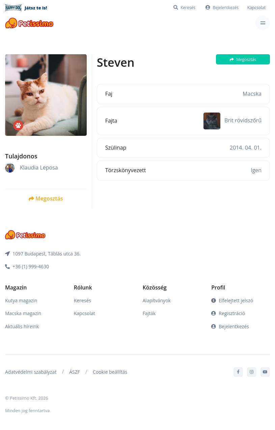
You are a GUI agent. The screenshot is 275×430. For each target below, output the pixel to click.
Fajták (149, 313)
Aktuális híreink (22, 326)
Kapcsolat (256, 7)
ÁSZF (74, 372)
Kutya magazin (21, 300)
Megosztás (46, 198)
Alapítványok (157, 300)
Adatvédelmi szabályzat (30, 372)
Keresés (82, 300)
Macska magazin (23, 313)
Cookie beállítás (110, 372)
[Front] (29, 23)
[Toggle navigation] (262, 23)
